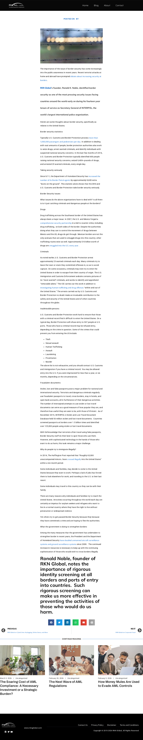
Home (85, 5)
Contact (120, 5)
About (107, 5)
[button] (51, 622)
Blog (96, 5)
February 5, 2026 (105, 678)
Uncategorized (21, 678)
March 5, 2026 (6, 678)
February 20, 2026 (56, 678)
